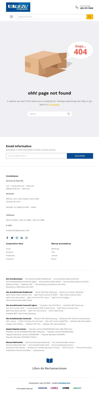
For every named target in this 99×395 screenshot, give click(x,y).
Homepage (53, 104)
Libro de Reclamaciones (49, 368)
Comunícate (85, 6)
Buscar (89, 16)
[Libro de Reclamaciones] (50, 361)
